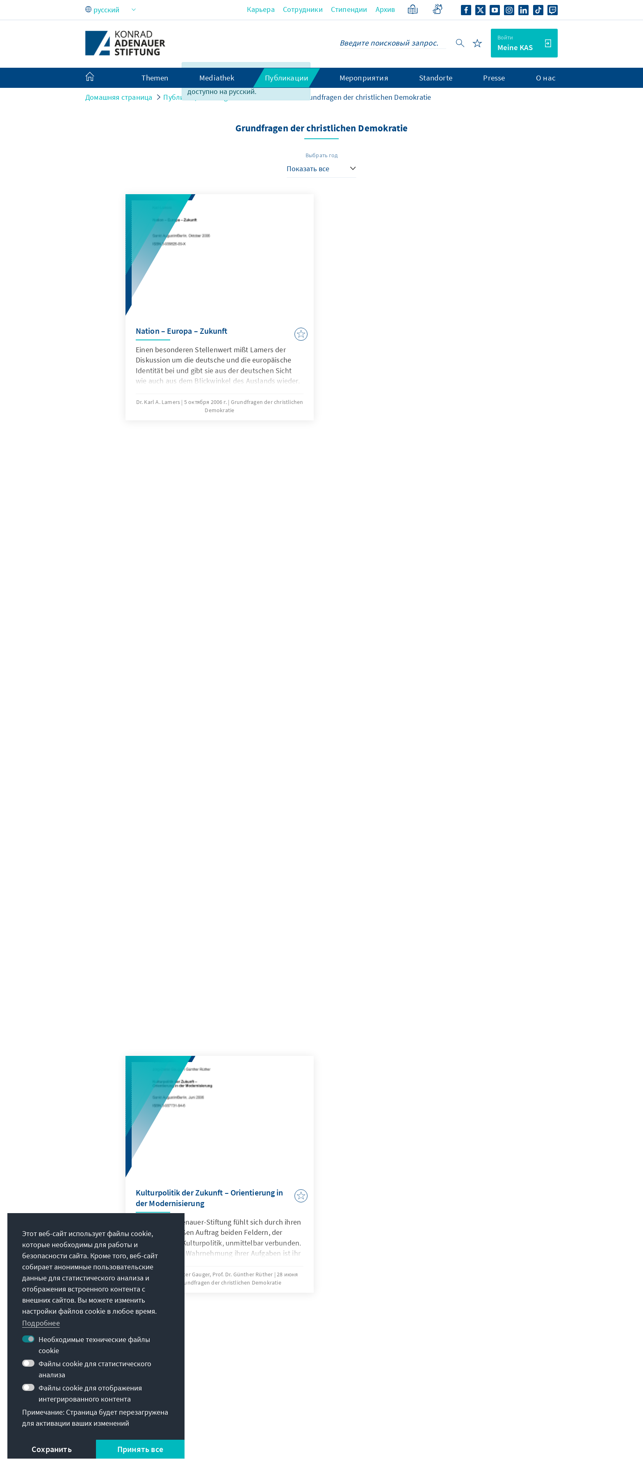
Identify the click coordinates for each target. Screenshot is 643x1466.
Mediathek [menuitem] (216, 78)
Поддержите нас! (451, 1397)
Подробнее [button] (41, 1323)
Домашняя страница (118, 97)
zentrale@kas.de (284, 1305)
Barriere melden (491, 1428)
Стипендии (349, 9)
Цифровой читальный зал (465, 1365)
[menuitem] (98, 78)
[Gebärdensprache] (437, 9)
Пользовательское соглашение (299, 1428)
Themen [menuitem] (154, 78)
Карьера (260, 9)
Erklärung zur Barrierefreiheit (408, 1428)
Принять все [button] (140, 1449)
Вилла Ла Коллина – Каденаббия (477, 1381)
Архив (385, 9)
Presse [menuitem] (494, 78)
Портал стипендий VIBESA (465, 1331)
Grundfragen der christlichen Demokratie (366, 97)
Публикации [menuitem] (286, 78)
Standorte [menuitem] (435, 78)
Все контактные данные (290, 1337)
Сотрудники (303, 9)
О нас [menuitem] (546, 78)
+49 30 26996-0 (281, 1321)
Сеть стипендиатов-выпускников (477, 1348)
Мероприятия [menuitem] (364, 78)
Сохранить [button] (52, 1449)
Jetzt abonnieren (321, 1235)
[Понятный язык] (413, 9)
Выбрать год (321, 155)
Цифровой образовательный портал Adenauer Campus (477, 1310)
